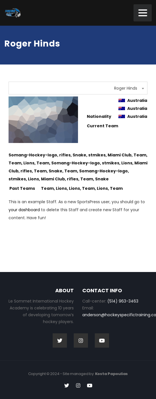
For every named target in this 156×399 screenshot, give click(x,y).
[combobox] (78, 88)
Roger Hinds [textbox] (125, 88)
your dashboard (24, 210)
